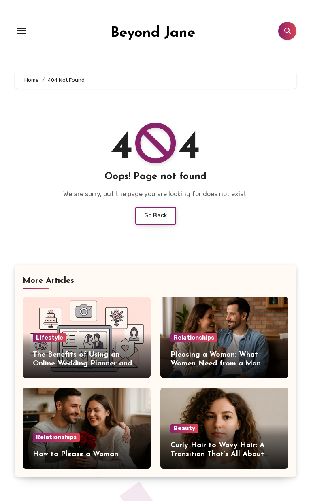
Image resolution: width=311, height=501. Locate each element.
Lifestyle (49, 337)
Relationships (194, 337)
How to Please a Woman (75, 454)
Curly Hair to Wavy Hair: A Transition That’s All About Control (217, 454)
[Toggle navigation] (21, 31)
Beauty (184, 428)
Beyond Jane (153, 33)
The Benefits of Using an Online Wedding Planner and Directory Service (82, 363)
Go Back (155, 215)
